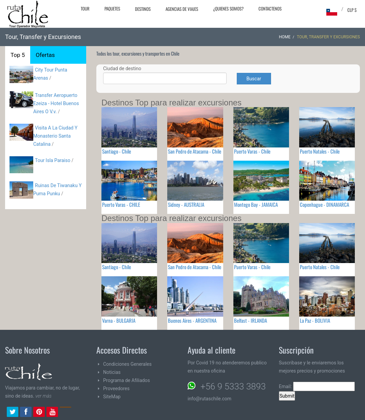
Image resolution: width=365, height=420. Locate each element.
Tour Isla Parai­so (52, 160)
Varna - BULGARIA (118, 320)
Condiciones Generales (127, 364)
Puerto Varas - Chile (252, 151)
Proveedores (116, 388)
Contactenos (270, 8)
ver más (43, 396)
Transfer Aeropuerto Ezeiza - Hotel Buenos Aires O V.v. (56, 103)
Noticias (112, 372)
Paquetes (112, 8)
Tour (85, 8)
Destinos (143, 8)
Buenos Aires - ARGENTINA (192, 320)
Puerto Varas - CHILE (121, 204)
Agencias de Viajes (182, 8)
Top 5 (18, 55)
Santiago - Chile (116, 151)
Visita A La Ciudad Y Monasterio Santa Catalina (55, 136)
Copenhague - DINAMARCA (324, 204)
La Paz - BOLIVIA (315, 320)
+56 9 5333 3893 (233, 386)
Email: (317, 386)
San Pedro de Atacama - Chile (194, 151)
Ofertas (45, 55)
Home (284, 37)
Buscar (253, 78)
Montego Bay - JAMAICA (256, 204)
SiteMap (111, 396)
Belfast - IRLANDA (250, 320)
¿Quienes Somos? (228, 8)
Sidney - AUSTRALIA (186, 204)
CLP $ (352, 9)
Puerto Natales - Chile (320, 151)
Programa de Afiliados (126, 380)
